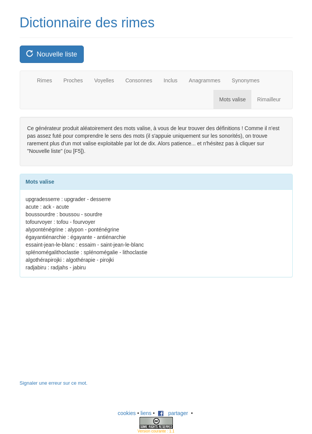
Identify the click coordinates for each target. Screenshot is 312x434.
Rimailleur (269, 99)
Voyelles (104, 80)
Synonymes (245, 80)
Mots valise (232, 99)
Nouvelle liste (51, 54)
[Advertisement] (76, 332)
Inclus (171, 80)
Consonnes (138, 80)
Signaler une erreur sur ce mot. (54, 383)
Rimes (44, 80)
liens (146, 413)
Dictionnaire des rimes (87, 22)
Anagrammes (204, 80)
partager (173, 413)
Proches (73, 80)
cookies (127, 413)
